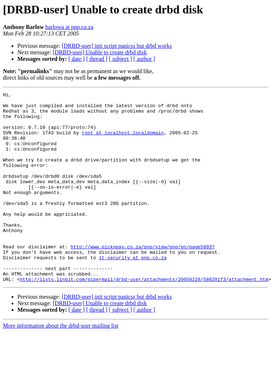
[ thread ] (96, 59)
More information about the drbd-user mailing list (60, 364)
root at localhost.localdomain (123, 141)
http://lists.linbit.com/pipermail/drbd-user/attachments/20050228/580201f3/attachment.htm (144, 317)
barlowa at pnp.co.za (69, 27)
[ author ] (144, 59)
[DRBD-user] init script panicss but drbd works (117, 46)
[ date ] (76, 59)
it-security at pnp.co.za (132, 291)
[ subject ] (120, 59)
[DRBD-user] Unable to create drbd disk (100, 52)
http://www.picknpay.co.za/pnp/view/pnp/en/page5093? (143, 278)
